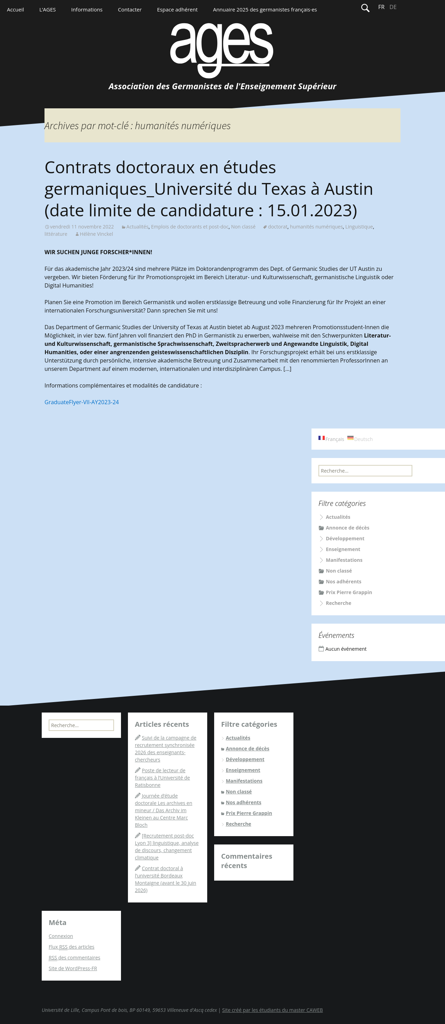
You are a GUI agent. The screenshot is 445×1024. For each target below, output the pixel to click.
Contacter (129, 9)
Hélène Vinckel (96, 234)
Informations (87, 9)
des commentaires (74, 957)
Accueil (15, 9)
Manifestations (344, 560)
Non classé (243, 226)
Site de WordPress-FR (73, 968)
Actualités (138, 226)
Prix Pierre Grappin (349, 592)
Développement (345, 538)
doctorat (278, 226)
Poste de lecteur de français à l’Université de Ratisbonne (162, 777)
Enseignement (343, 549)
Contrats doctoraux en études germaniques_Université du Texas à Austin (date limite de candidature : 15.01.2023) (208, 189)
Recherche (338, 603)
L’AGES (47, 9)
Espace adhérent (177, 9)
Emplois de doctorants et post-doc (189, 226)
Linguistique (359, 226)
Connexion (61, 936)
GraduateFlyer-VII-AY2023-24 (81, 402)
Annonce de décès (347, 527)
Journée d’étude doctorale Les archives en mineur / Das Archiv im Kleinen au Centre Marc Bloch (163, 810)
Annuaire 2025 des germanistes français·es (265, 9)
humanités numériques (316, 226)
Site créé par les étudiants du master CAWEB (272, 1010)
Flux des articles (71, 946)
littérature (55, 234)
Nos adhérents (343, 581)
